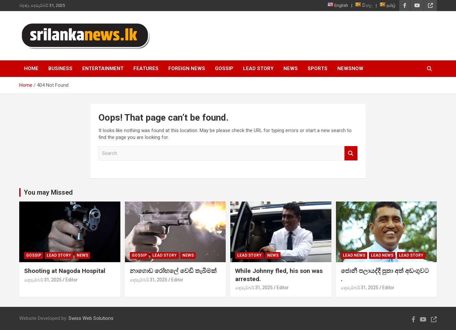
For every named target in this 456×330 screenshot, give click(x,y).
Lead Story (258, 68)
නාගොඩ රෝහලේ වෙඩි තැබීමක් (173, 271)
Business (60, 68)
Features (146, 68)
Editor (72, 279)
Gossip (224, 68)
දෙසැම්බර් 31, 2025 (43, 279)
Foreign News (186, 68)
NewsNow (350, 68)
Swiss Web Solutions (91, 318)
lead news (354, 255)
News (290, 68)
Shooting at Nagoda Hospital (64, 271)
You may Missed (48, 192)
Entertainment (103, 68)
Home (31, 68)
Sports (317, 68)
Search (350, 153)
